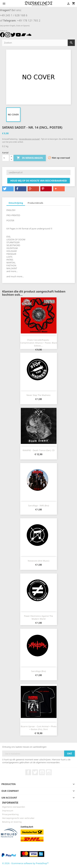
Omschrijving (16, 202)
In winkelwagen (30, 158)
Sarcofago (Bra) (38, 671)
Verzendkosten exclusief (29, 139)
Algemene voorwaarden (13, 806)
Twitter (35, 772)
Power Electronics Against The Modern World (38, 617)
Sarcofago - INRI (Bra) (38, 505)
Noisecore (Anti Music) (38, 560)
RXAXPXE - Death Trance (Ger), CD (39, 450)
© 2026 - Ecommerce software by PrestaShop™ (25, 863)
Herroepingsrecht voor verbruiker (18, 818)
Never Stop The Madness (38, 395)
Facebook (28, 772)
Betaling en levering (12, 821)
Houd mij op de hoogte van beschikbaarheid (38, 180)
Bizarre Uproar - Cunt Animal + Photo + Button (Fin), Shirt (38, 728)
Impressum (7, 810)
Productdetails (35, 202)
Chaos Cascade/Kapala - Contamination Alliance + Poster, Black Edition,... (38, 342)
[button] (8, 188)
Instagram (49, 772)
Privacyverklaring (10, 814)
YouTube (42, 772)
